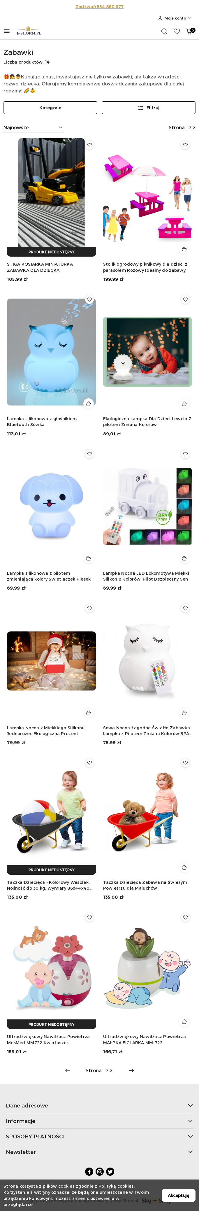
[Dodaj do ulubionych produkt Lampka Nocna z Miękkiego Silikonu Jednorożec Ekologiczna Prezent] (89, 608)
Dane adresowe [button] (99, 1105)
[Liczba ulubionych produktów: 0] (176, 31)
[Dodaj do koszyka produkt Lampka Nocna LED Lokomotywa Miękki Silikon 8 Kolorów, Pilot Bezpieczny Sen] (184, 558)
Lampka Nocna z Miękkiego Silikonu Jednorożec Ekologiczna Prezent (45, 730)
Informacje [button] (99, 1121)
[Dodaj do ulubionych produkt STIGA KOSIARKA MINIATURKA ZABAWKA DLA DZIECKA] (89, 145)
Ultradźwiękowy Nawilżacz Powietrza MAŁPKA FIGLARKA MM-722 (144, 1039)
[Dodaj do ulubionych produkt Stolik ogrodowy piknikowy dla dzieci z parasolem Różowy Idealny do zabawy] (185, 145)
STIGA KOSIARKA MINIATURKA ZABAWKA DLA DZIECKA (40, 267)
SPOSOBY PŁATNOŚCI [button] (99, 1136)
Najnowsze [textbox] (16, 127)
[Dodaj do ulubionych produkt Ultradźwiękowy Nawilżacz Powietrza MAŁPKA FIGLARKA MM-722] (185, 917)
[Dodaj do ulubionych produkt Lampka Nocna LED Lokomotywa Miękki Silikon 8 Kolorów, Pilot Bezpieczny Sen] (185, 454)
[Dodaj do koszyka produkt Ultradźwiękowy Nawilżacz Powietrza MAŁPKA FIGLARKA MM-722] (184, 1021)
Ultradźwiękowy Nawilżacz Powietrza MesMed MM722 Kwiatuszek (48, 1039)
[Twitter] (110, 1172)
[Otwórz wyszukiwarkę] (164, 31)
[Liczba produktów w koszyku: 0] (189, 31)
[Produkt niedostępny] (51, 252)
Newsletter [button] (99, 1152)
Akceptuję (178, 1195)
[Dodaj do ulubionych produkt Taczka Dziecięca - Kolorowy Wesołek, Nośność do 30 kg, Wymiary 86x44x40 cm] (89, 762)
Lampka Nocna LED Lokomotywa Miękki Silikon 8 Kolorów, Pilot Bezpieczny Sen (146, 576)
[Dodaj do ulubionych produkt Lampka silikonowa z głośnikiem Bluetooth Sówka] (89, 299)
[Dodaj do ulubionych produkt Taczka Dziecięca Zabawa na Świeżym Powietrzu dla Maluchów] (185, 762)
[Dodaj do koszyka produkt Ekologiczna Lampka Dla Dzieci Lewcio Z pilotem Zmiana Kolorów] (184, 403)
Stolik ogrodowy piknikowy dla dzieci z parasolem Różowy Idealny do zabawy (145, 267)
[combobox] (33, 127)
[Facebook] (89, 1172)
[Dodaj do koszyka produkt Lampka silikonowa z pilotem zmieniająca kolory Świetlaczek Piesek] (88, 558)
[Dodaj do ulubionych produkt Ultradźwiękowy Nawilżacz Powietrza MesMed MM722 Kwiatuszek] (89, 917)
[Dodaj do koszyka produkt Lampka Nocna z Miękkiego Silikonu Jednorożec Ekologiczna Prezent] (88, 712)
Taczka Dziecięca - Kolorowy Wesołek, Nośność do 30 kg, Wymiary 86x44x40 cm (48, 885)
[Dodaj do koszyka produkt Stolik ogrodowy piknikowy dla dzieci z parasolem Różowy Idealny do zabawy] (184, 249)
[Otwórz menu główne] (6, 31)
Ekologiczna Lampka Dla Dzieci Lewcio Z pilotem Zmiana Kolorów (147, 421)
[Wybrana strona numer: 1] (99, 1070)
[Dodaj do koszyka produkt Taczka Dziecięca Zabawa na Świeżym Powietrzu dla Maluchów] (184, 867)
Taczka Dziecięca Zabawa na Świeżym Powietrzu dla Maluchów (145, 885)
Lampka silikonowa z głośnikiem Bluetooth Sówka (42, 421)
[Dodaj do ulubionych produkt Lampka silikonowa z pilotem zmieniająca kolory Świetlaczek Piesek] (89, 454)
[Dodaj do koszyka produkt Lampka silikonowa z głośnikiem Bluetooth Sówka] (88, 403)
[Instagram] (100, 1172)
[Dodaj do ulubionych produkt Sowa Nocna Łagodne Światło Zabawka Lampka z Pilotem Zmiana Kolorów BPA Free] (185, 608)
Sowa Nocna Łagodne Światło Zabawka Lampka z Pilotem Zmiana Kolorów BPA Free (146, 731)
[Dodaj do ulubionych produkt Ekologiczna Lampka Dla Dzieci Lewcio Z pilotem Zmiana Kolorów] (185, 299)
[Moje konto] (175, 18)
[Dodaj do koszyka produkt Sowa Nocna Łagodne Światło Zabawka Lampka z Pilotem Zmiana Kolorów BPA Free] (184, 712)
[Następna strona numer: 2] (131, 1070)
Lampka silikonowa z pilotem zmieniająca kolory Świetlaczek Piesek (49, 576)
